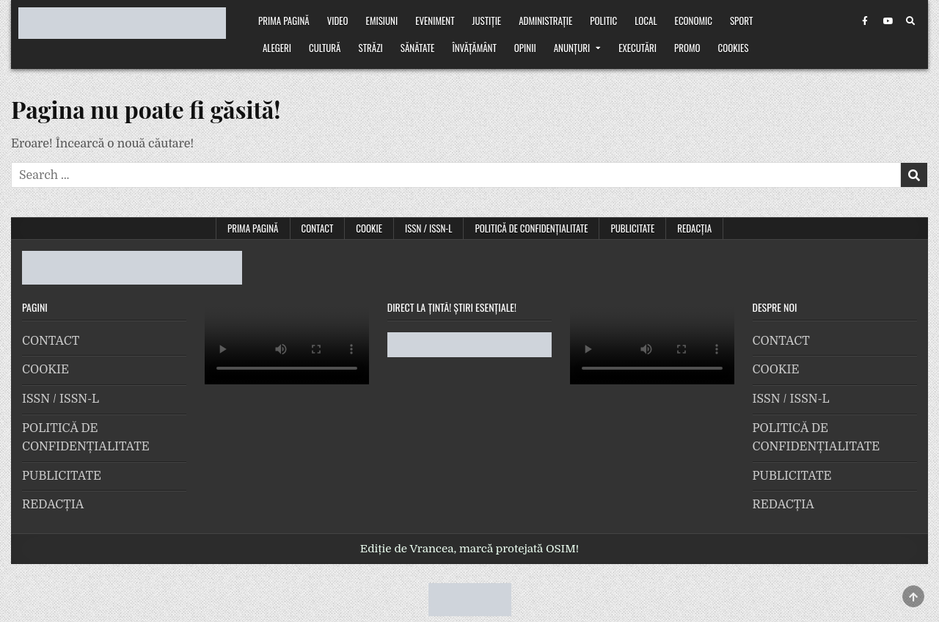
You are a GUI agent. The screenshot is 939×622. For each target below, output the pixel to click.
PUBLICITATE (632, 228)
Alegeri (277, 47)
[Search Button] (910, 21)
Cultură (324, 47)
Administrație (545, 20)
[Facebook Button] (864, 21)
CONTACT (318, 228)
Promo (687, 47)
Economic (693, 20)
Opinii (525, 47)
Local (646, 20)
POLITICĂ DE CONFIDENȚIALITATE (531, 228)
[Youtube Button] (887, 21)
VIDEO (337, 20)
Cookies (733, 47)
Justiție (487, 20)
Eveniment (434, 20)
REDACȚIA (694, 228)
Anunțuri (572, 47)
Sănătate (418, 47)
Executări (637, 47)
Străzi (371, 47)
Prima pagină (284, 20)
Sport (741, 20)
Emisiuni (382, 20)
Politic (603, 20)
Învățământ (474, 47)
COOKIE (369, 228)
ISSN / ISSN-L (428, 228)
